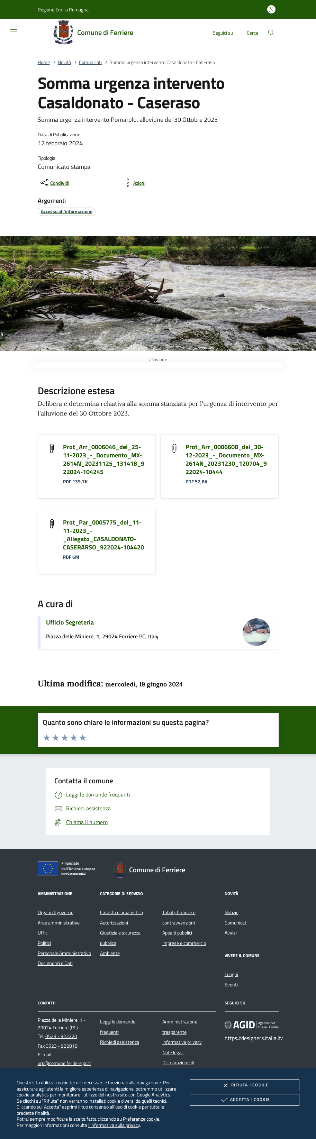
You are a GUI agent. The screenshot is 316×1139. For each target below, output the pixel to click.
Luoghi (231, 974)
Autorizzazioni (114, 923)
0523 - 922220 (61, 1036)
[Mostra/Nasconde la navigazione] (14, 32)
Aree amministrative (59, 923)
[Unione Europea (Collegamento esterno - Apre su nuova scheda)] (68, 870)
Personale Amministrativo (64, 953)
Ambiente (110, 953)
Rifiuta (244, 1085)
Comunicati (90, 62)
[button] (63, 9)
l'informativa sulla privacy (114, 1125)
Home (44, 62)
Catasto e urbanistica (121, 912)
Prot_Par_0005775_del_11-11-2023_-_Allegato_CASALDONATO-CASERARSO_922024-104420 (103, 535)
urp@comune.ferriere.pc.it (64, 1063)
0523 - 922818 (62, 1046)
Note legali (172, 1052)
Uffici (43, 933)
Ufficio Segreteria (70, 622)
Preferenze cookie (141, 1118)
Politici (44, 943)
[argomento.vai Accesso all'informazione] (66, 211)
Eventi (231, 984)
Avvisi (231, 933)
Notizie (231, 912)
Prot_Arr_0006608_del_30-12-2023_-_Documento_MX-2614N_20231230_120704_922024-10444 (226, 459)
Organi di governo (55, 912)
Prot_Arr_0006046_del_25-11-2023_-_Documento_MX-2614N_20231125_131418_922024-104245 (103, 459)
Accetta (244, 1099)
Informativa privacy (182, 1042)
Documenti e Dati (55, 963)
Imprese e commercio (184, 943)
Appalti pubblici (177, 933)
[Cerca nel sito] (271, 32)
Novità (64, 62)
